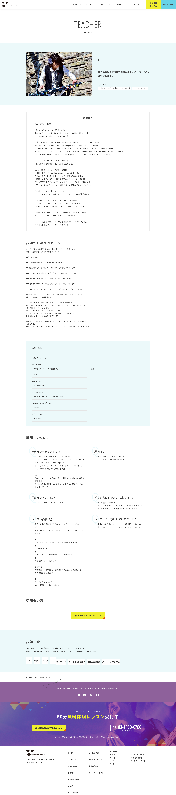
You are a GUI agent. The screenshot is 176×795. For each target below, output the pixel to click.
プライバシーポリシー (95, 771)
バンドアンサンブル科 (138, 770)
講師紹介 (121, 4)
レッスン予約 (92, 760)
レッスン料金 (108, 4)
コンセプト (78, 4)
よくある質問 (70, 783)
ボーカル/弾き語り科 (138, 764)
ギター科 (113, 764)
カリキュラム (93, 4)
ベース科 (113, 767)
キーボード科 (114, 773)
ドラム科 (113, 770)
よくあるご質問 (135, 4)
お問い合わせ (92, 768)
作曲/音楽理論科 (136, 767)
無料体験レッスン (93, 764)
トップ (68, 760)
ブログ (68, 779)
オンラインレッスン (73, 775)
